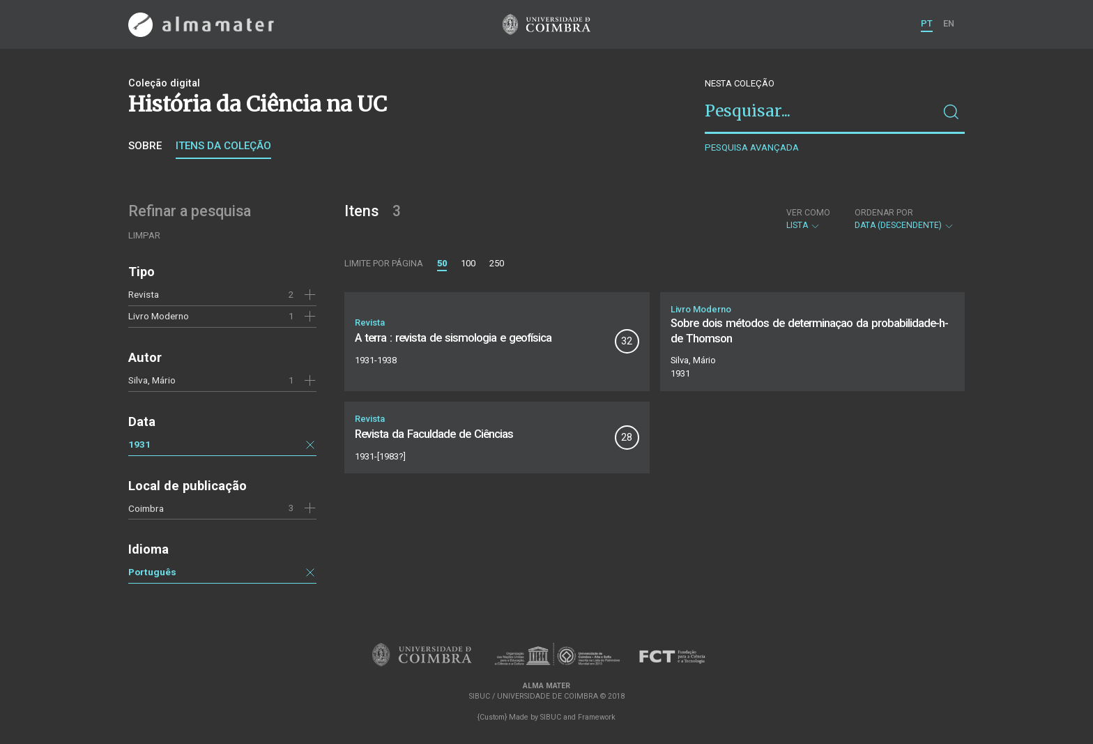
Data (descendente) (904, 219)
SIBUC (550, 717)
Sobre (145, 145)
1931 (139, 444)
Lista (808, 219)
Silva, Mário (152, 380)
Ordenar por (884, 213)
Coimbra (146, 508)
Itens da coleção (223, 145)
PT (927, 23)
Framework (597, 717)
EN (948, 23)
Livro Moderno (158, 315)
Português (152, 571)
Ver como (808, 213)
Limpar (144, 235)
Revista (143, 294)
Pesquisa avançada (752, 147)
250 (496, 263)
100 (468, 263)
